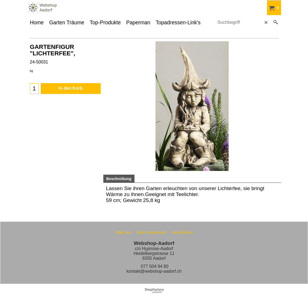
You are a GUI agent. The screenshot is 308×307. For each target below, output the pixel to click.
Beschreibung (118, 179)
